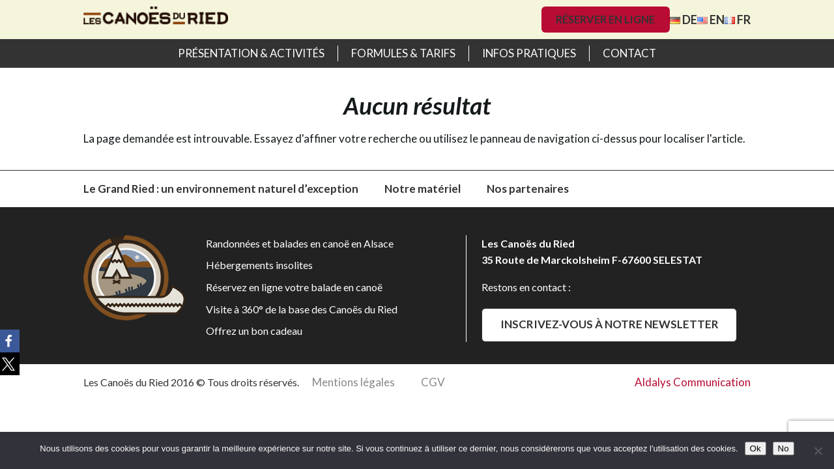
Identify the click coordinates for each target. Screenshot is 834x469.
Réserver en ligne (605, 19)
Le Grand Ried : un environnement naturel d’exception (220, 188)
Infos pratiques (529, 53)
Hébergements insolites (259, 265)
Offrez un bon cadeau (254, 330)
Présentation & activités (251, 53)
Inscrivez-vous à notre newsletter (609, 324)
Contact (629, 53)
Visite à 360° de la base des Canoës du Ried (301, 309)
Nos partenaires (528, 188)
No (783, 448)
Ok (755, 448)
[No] (817, 450)
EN (711, 19)
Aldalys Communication (693, 382)
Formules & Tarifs (403, 53)
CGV (433, 382)
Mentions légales (353, 382)
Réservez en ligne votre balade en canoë (294, 287)
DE (683, 19)
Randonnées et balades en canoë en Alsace (300, 243)
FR (738, 19)
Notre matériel (422, 188)
